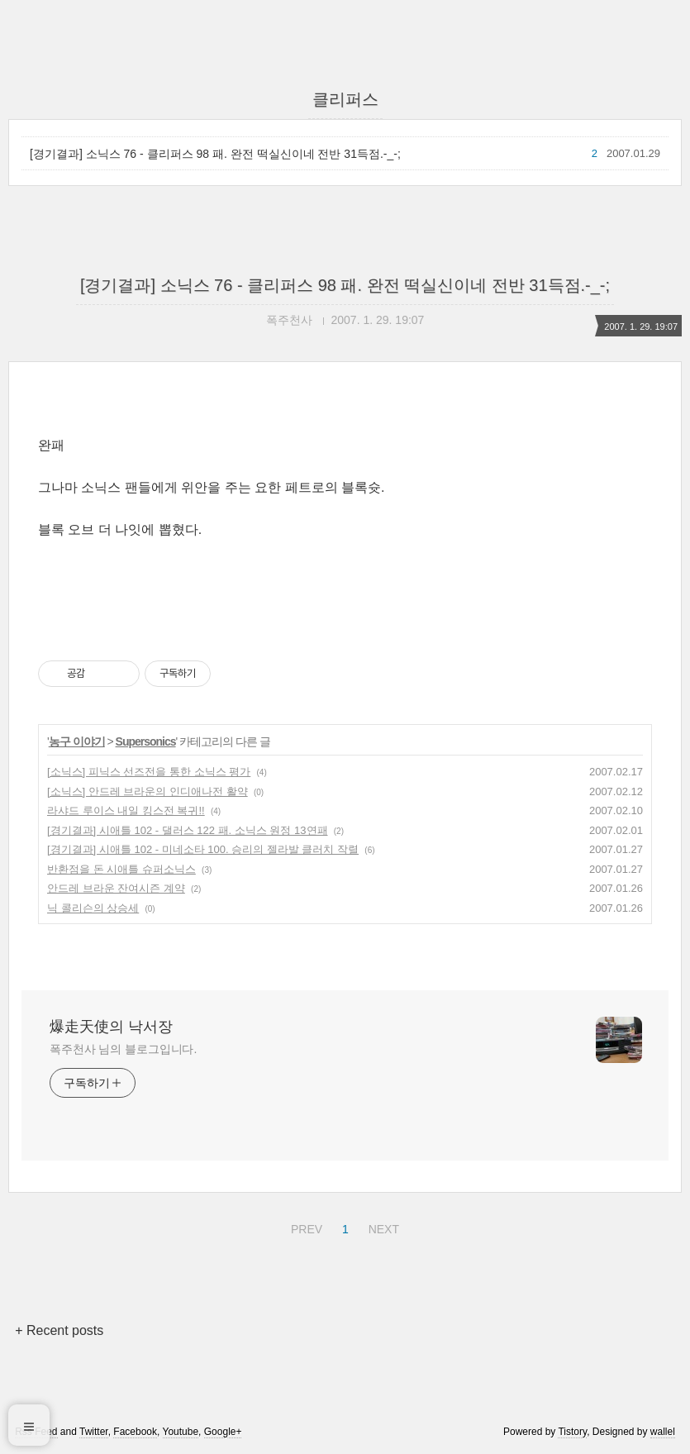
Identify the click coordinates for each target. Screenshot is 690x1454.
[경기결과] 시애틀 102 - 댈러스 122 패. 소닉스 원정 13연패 (187, 830)
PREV (304, 1227)
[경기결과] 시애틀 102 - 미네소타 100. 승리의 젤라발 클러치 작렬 (203, 849)
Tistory (572, 1431)
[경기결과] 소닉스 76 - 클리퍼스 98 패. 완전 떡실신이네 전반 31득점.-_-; (215, 153)
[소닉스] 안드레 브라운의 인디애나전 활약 (147, 791)
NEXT (381, 1227)
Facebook (135, 1431)
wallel (662, 1431)
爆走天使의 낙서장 (111, 1026)
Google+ (223, 1431)
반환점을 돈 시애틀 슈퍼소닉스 (121, 869)
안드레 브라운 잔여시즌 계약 (116, 888)
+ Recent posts (59, 1330)
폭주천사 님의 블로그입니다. (123, 1049)
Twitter (93, 1431)
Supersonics (146, 741)
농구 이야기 (77, 741)
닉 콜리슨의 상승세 (93, 908)
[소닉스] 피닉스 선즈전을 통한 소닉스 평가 (148, 771)
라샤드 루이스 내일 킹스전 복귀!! (126, 810)
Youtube (181, 1431)
